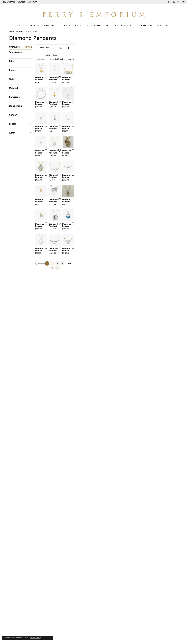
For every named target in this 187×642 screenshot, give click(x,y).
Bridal (21, 25)
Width (12, 133)
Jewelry (34, 25)
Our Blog (126, 25)
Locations (163, 25)
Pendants (19, 31)
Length (12, 124)
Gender (13, 115)
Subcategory (15, 52)
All (119, 523)
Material (13, 88)
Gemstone (14, 97)
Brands (12, 70)
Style (11, 79)
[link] (32, 2)
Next (173, 59)
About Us (110, 25)
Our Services (145, 25)
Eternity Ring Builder (87, 25)
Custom (65, 25)
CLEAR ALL (28, 47)
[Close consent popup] (50, 638)
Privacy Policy (35, 638)
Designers (50, 25)
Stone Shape (15, 106)
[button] (9, 2)
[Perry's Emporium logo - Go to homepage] (93, 13)
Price (11, 61)
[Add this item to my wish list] (80, 112)
